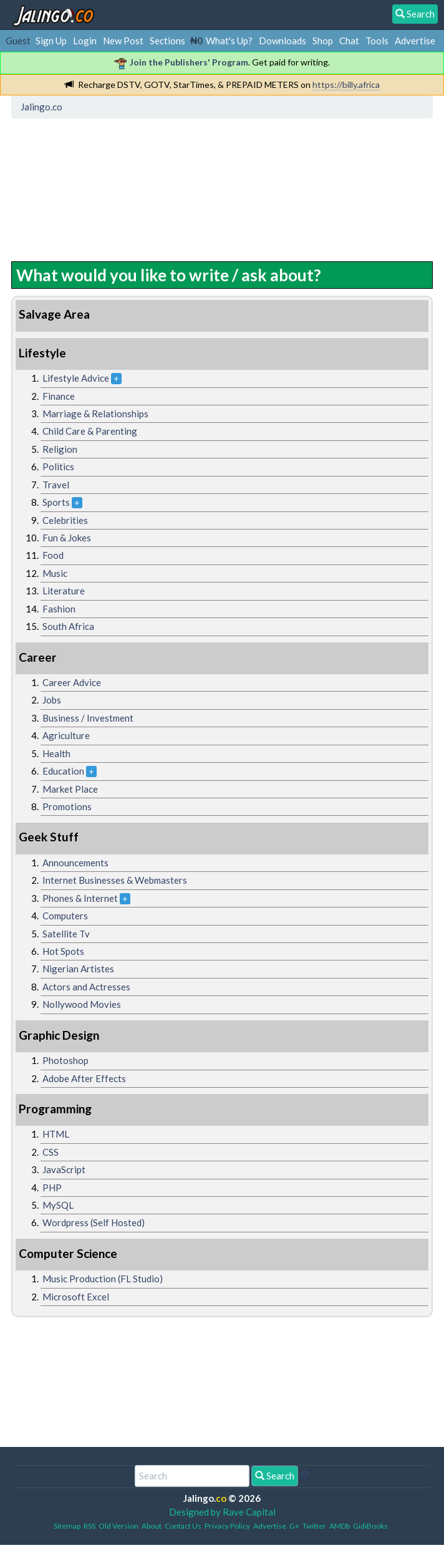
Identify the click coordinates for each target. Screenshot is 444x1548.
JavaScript (63, 1169)
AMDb (339, 1526)
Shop (322, 40)
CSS (50, 1152)
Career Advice (71, 682)
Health (56, 753)
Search (274, 1475)
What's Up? (229, 40)
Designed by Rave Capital (222, 1511)
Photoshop (65, 1060)
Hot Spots (63, 951)
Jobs (51, 699)
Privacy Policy (227, 1526)
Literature (63, 590)
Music (54, 573)
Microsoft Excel (75, 1296)
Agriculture (66, 735)
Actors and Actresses (86, 986)
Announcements (75, 862)
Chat (349, 40)
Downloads (282, 40)
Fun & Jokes (66, 537)
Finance (58, 396)
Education (63, 770)
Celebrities (65, 520)
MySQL (58, 1205)
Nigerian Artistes (78, 968)
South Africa (68, 626)
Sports (56, 502)
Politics (58, 466)
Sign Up (51, 40)
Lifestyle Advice (75, 378)
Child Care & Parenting (89, 431)
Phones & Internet (80, 898)
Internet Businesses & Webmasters (114, 880)
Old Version (118, 1526)
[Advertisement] (115, 181)
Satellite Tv (66, 933)
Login (85, 40)
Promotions (67, 806)
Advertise (415, 40)
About (152, 1526)
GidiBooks (370, 1526)
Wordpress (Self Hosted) (93, 1222)
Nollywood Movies (81, 1004)
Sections (167, 40)
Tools (376, 40)
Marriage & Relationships (95, 413)
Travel (55, 484)
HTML (55, 1133)
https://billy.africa (346, 84)
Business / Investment (87, 717)
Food (53, 555)
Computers (65, 915)
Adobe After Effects (84, 1078)
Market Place (70, 789)
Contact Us (183, 1526)
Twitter (314, 1526)
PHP (52, 1187)
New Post (123, 40)
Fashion (58, 608)
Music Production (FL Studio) (102, 1278)
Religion (59, 449)
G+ (294, 1526)
